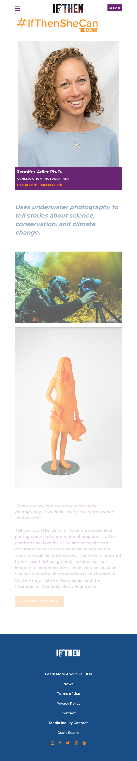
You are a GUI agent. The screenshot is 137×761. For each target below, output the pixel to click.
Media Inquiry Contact (68, 723)
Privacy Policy (68, 704)
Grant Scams (68, 733)
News (68, 684)
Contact (68, 713)
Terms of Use (68, 694)
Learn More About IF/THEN (68, 674)
